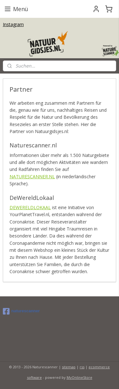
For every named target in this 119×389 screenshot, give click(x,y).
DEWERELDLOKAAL (30, 207)
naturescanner (21, 311)
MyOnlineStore (79, 377)
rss (82, 366)
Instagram (13, 24)
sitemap (69, 366)
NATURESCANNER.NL (32, 176)
